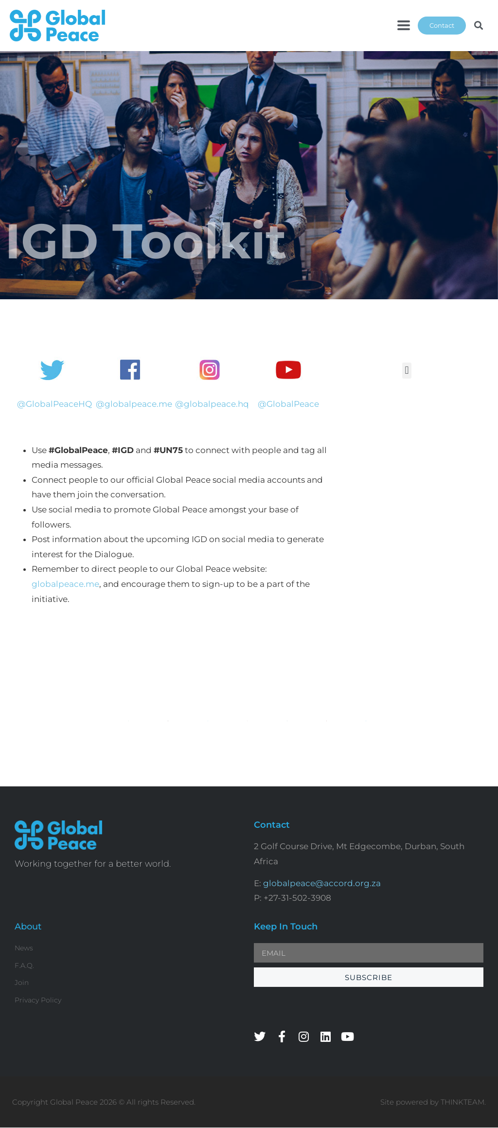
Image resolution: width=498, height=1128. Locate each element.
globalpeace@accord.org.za (322, 883)
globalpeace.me (65, 584)
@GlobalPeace (288, 404)
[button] (404, 26)
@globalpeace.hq (212, 404)
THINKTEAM (462, 1102)
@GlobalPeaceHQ (54, 404)
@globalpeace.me (134, 404)
